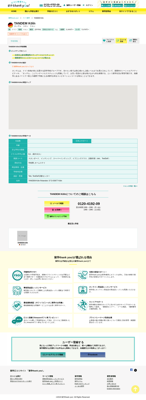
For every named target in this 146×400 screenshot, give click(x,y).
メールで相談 (56, 203)
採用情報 (110, 381)
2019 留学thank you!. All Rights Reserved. (73, 397)
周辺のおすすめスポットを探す (21, 381)
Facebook (93, 355)
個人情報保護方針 (113, 386)
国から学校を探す (32, 11)
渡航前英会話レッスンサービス (53, 379)
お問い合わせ (111, 384)
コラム (91, 11)
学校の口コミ (52, 11)
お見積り (57, 210)
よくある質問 (79, 386)
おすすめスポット (73, 11)
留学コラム (78, 381)
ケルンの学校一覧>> (130, 186)
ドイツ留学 (26, 18)
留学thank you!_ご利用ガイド (52, 381)
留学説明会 (106, 11)
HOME (14, 11)
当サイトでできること (128, 11)
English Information (113, 389)
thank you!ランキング (82, 384)
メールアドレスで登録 (53, 355)
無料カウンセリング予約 (57, 216)
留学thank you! (13, 18)
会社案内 (110, 379)
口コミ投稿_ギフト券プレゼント (53, 384)
